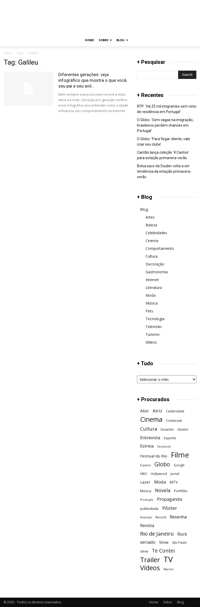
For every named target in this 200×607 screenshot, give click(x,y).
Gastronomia (157, 271)
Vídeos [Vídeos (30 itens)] (150, 568)
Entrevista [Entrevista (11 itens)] (150, 437)
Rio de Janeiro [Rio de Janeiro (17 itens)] (157, 533)
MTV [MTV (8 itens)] (174, 482)
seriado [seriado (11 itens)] (147, 542)
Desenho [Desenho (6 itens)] (167, 429)
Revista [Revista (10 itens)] (147, 525)
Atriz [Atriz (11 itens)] (157, 410)
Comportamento (160, 248)
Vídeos (151, 342)
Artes (150, 217)
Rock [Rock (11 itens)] (182, 534)
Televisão (154, 326)
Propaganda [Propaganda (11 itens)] (169, 499)
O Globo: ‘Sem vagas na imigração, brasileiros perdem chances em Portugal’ (165, 125)
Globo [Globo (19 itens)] (162, 464)
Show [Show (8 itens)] (163, 542)
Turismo (153, 334)
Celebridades (156, 232)
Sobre (105, 40)
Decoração (155, 264)
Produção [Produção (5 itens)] (146, 499)
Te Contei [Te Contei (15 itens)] (163, 550)
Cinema (152, 240)
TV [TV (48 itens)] (168, 559)
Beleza (151, 224)
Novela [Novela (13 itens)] (162, 490)
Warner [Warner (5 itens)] (169, 569)
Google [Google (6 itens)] (179, 465)
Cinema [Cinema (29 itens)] (151, 419)
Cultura (152, 256)
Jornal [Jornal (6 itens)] (175, 474)
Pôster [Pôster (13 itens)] (169, 508)
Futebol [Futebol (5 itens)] (145, 465)
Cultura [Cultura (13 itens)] (148, 428)
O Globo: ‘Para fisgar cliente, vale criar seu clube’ (163, 141)
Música (152, 303)
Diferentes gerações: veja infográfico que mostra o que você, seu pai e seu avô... (92, 80)
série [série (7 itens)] (144, 551)
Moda (150, 295)
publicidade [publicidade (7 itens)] (149, 508)
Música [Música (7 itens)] (145, 490)
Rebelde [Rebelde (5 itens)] (146, 517)
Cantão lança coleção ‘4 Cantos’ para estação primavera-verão (163, 155)
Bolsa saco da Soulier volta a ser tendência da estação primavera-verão (164, 171)
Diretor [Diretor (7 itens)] (183, 429)
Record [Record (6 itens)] (160, 517)
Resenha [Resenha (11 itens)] (178, 516)
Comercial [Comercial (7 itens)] (174, 420)
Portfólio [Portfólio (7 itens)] (181, 490)
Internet (152, 279)
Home (89, 40)
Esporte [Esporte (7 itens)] (170, 438)
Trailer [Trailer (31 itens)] (150, 559)
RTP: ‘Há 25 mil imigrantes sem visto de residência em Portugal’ (166, 109)
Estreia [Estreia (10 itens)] (147, 446)
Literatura (154, 287)
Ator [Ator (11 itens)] (144, 410)
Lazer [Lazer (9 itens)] (145, 482)
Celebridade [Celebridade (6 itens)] (175, 411)
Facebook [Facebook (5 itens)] (164, 446)
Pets (149, 310)
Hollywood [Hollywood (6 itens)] (159, 474)
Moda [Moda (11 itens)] (160, 482)
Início (7, 53)
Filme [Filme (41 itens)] (180, 454)
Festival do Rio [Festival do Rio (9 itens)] (153, 456)
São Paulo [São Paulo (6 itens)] (179, 542)
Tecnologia (155, 318)
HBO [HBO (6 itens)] (143, 474)
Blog (122, 40)
